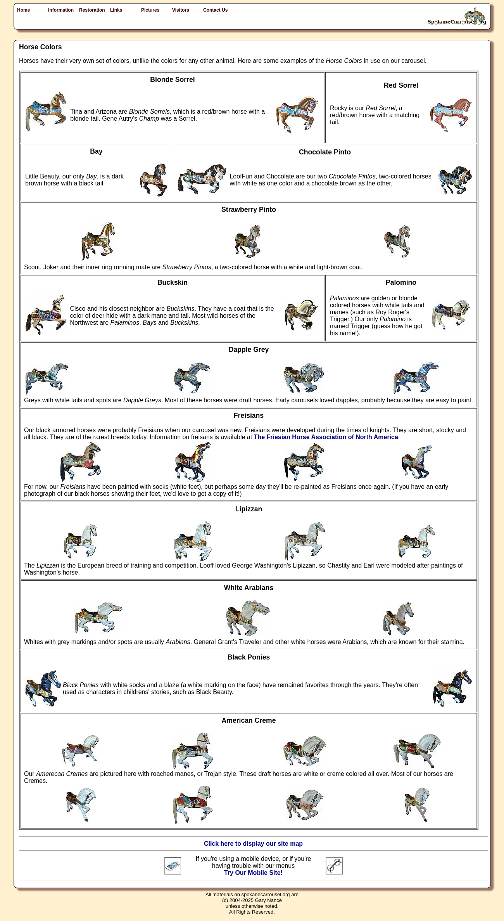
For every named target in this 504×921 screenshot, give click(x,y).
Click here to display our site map (253, 843)
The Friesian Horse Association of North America (326, 437)
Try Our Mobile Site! (253, 872)
